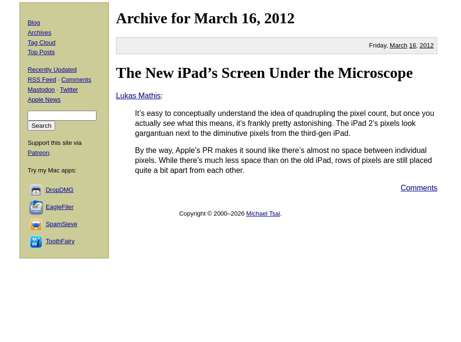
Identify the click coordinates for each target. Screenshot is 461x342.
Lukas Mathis (138, 96)
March (216, 18)
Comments (419, 188)
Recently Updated (52, 69)
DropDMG (60, 189)
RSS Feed (42, 79)
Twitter (69, 89)
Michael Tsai (263, 213)
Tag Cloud (42, 42)
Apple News (44, 99)
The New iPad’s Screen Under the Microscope (264, 72)
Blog (34, 22)
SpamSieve (61, 224)
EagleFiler (60, 206)
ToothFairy (60, 241)
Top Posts (41, 52)
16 (412, 45)
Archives (39, 32)
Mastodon (41, 89)
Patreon (38, 152)
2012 (279, 18)
